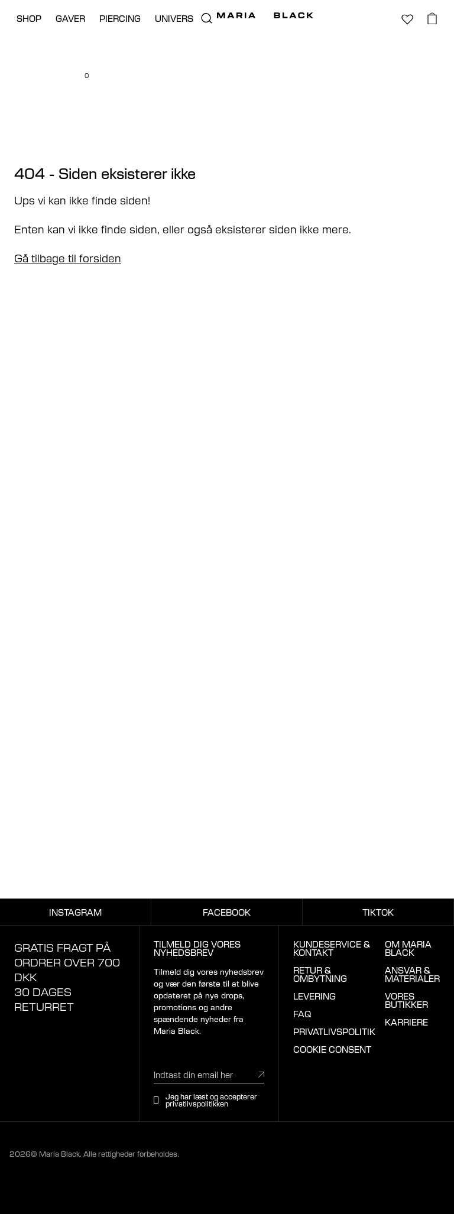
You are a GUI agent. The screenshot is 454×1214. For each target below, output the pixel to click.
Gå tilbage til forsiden (67, 257)
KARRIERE (406, 1022)
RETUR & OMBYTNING (320, 974)
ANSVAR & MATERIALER (412, 974)
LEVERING (314, 996)
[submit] (261, 1074)
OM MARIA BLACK (408, 948)
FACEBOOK (227, 912)
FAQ (302, 1014)
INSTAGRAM (75, 912)
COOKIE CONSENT (332, 1049)
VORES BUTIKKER (406, 1000)
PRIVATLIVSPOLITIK (334, 1031)
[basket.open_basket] (432, 18)
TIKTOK (378, 912)
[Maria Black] (265, 15)
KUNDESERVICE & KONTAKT (331, 948)
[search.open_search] (206, 18)
